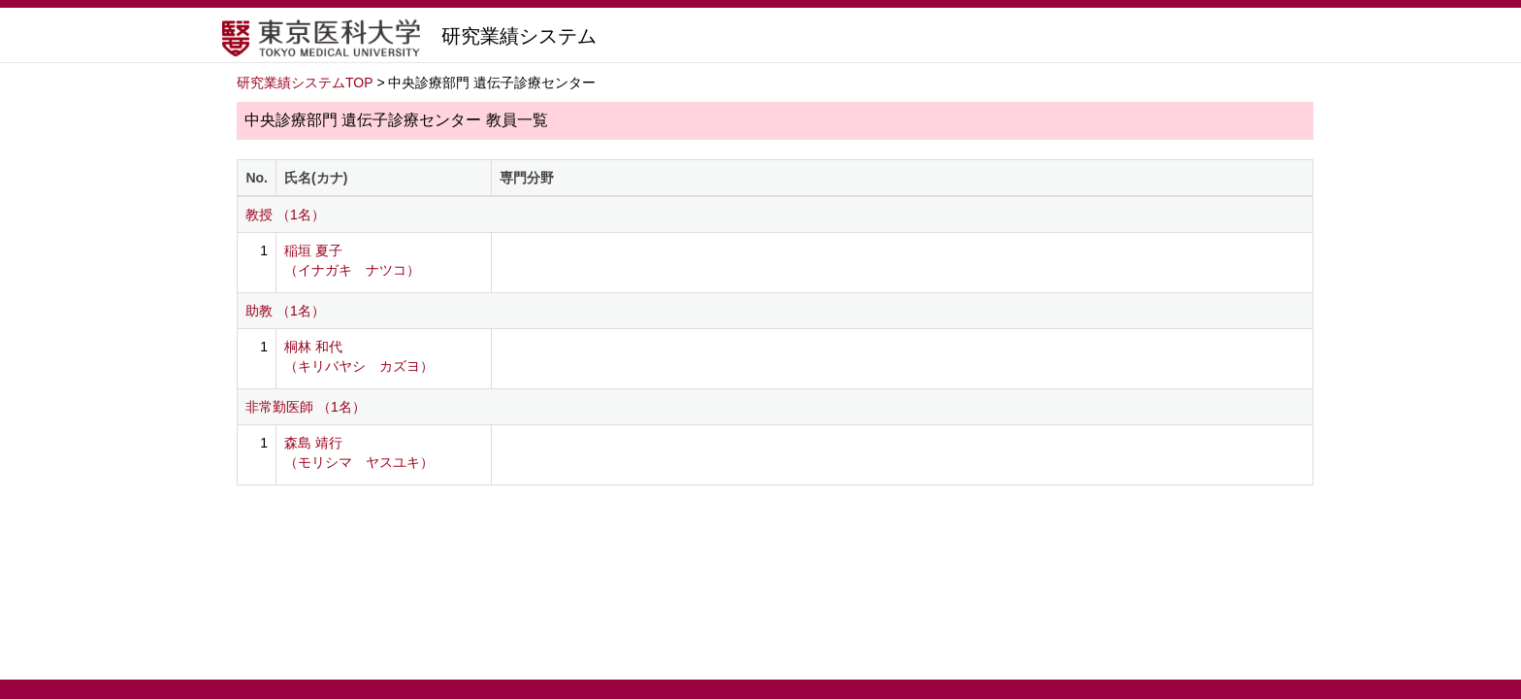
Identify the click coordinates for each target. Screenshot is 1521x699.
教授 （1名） (285, 214)
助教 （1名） (285, 310)
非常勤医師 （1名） (305, 407)
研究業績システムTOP (305, 82)
